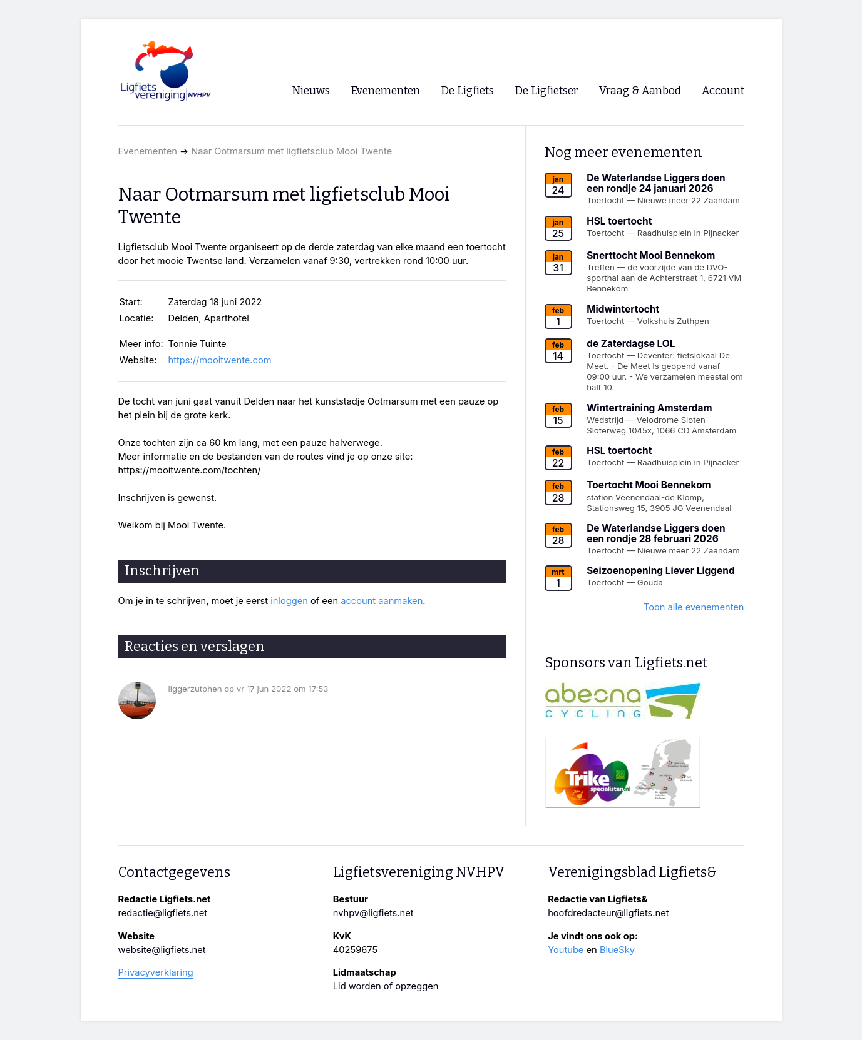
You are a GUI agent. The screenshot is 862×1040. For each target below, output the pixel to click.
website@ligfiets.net (162, 950)
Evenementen (147, 151)
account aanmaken (382, 601)
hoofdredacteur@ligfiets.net (608, 913)
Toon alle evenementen (694, 607)
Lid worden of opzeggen (386, 986)
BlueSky (617, 950)
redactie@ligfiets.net (163, 913)
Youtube (565, 950)
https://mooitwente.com (220, 360)
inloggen (289, 601)
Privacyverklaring (155, 972)
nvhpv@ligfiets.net (373, 913)
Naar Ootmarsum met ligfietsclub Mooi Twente (291, 151)
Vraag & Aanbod (640, 91)
